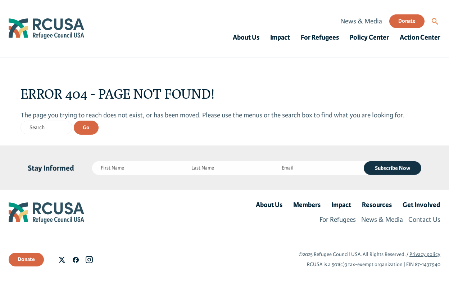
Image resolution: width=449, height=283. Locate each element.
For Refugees (320, 37)
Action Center (420, 37)
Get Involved (421, 205)
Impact (280, 37)
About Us (246, 37)
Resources (377, 205)
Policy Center (369, 37)
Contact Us (424, 220)
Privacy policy (424, 254)
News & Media (361, 21)
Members (307, 205)
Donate (407, 21)
